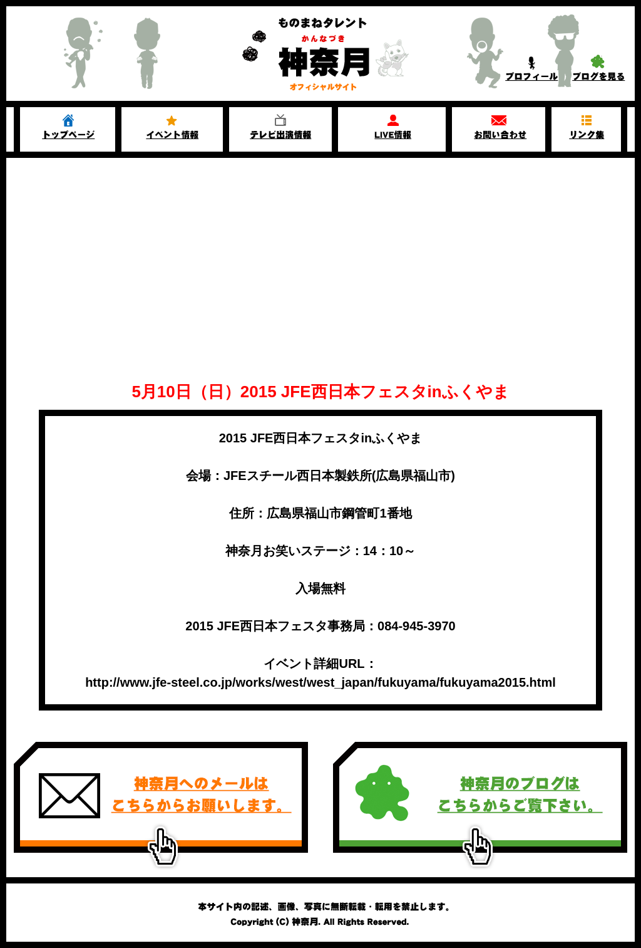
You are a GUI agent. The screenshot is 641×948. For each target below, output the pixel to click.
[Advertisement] (320, 252)
